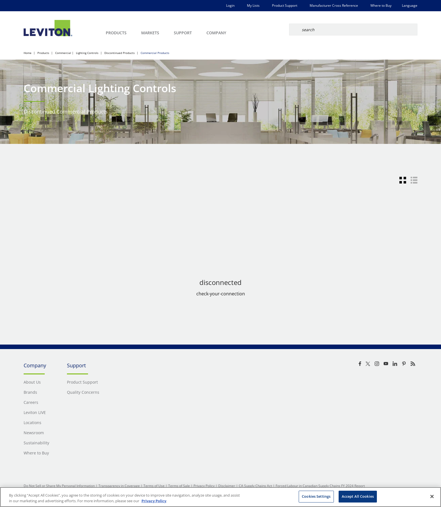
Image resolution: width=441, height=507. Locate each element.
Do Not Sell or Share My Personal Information (59, 485)
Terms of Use (154, 485)
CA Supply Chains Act (255, 485)
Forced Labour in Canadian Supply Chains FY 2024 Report (320, 485)
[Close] (432, 496)
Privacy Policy (204, 485)
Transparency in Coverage (119, 485)
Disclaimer (226, 485)
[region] (220, 497)
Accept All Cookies (358, 496)
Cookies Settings (316, 496)
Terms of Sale (179, 485)
